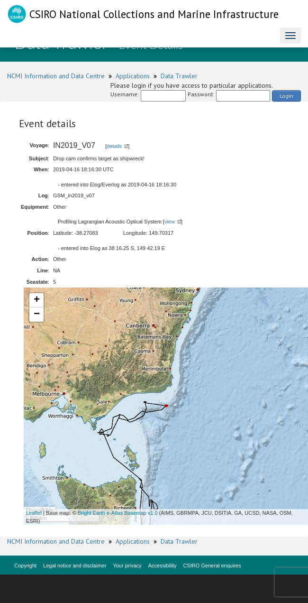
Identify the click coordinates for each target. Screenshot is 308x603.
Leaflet (34, 513)
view (169, 221)
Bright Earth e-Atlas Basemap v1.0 (118, 513)
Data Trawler (179, 76)
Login (286, 95)
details (114, 146)
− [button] (37, 314)
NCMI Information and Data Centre (56, 76)
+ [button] (37, 300)
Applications (133, 76)
